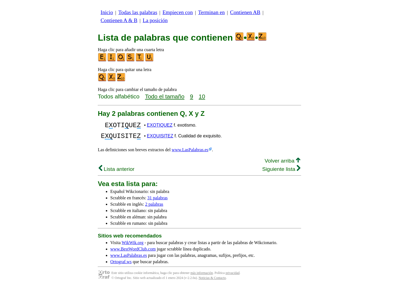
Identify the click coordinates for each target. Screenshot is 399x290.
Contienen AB (245, 12)
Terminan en (211, 12)
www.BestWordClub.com (133, 252)
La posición (155, 20)
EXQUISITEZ (160, 138)
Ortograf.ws (121, 265)
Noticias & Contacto (212, 281)
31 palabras (157, 201)
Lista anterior (116, 172)
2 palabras (154, 207)
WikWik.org (133, 246)
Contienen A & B (119, 20)
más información (201, 276)
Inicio (107, 12)
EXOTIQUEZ (159, 126)
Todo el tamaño (164, 96)
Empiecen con (178, 12)
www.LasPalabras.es (190, 153)
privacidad (233, 276)
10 (202, 96)
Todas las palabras (137, 12)
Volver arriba (282, 164)
